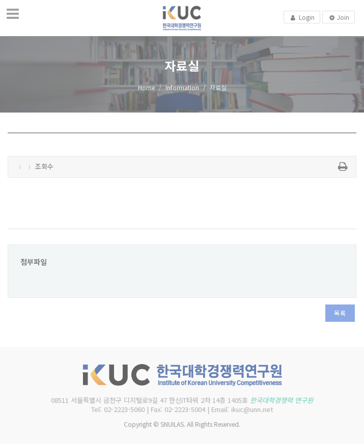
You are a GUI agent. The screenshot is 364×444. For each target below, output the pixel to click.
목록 (340, 313)
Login (301, 17)
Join (338, 18)
